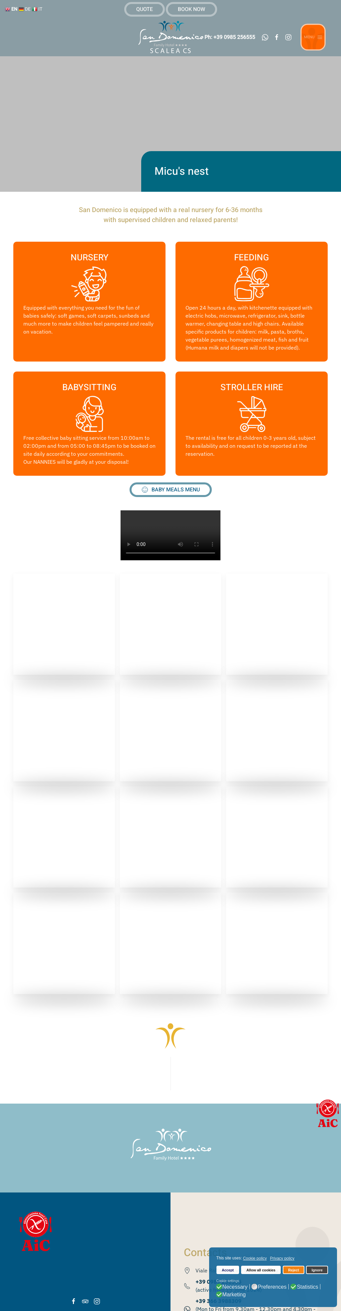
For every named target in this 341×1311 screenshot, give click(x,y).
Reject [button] (293, 1270)
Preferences (272, 1287)
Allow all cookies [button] (260, 1270)
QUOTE (144, 9)
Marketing (234, 1295)
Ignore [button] (317, 1270)
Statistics (307, 1287)
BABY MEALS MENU (170, 489)
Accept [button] (228, 1270)
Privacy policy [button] (282, 1258)
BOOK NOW (191, 9)
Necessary (235, 1287)
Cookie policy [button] (255, 1258)
